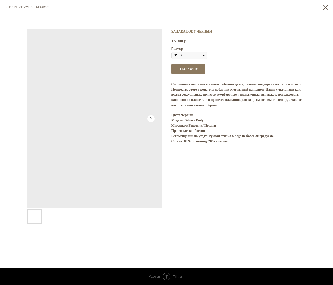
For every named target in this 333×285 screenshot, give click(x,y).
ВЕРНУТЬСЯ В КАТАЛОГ (29, 7)
